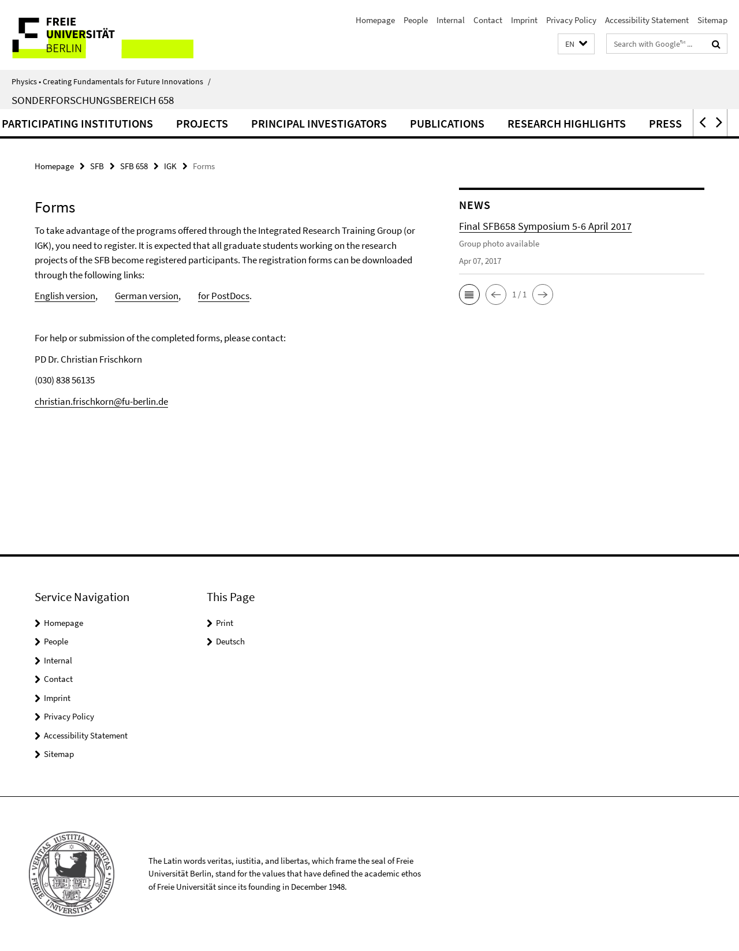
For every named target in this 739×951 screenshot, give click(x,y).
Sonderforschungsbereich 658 (93, 100)
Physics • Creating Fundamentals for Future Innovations (111, 81)
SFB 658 (134, 166)
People (416, 19)
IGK (170, 166)
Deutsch (230, 641)
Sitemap (712, 19)
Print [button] (224, 622)
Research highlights (621, 123)
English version (65, 295)
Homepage (375, 19)
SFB (97, 166)
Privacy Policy (571, 19)
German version (146, 295)
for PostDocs (223, 295)
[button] (576, 44)
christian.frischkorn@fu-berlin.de (101, 401)
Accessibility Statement (647, 19)
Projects (256, 123)
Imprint (524, 19)
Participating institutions (131, 123)
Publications (501, 123)
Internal (450, 19)
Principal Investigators (373, 123)
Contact (487, 19)
